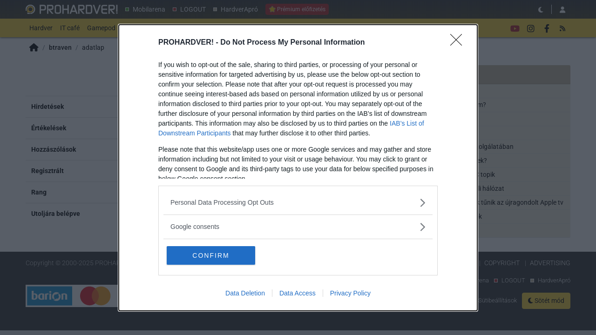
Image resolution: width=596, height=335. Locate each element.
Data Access (297, 293)
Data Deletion (245, 293)
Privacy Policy (350, 293)
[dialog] (298, 168)
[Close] (459, 43)
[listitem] (298, 203)
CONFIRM (210, 255)
